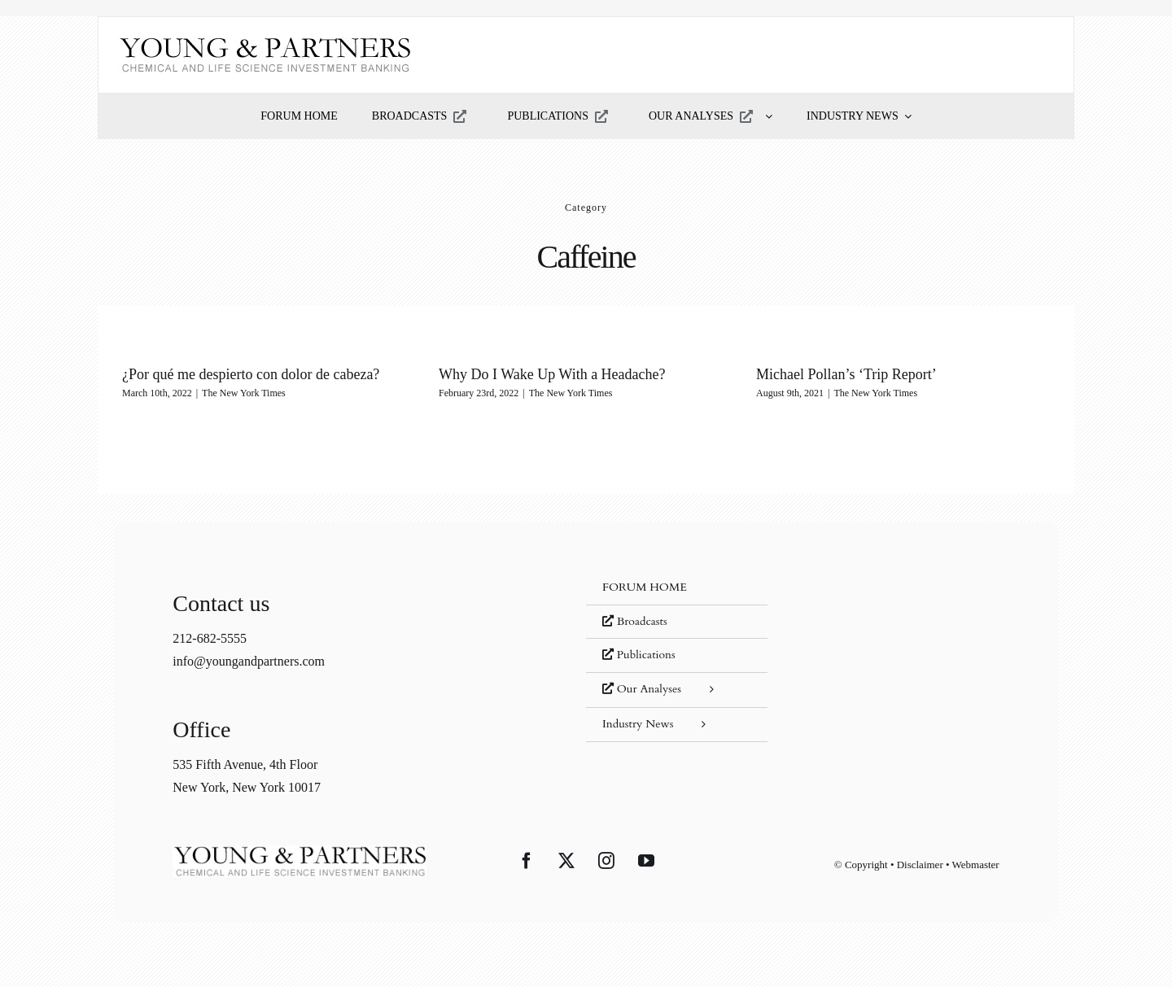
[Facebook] (526, 860)
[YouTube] (646, 860)
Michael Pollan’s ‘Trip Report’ (846, 374)
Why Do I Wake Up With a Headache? (552, 374)
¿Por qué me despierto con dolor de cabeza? (250, 374)
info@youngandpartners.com (249, 661)
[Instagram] (606, 860)
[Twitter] (566, 860)
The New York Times (244, 393)
